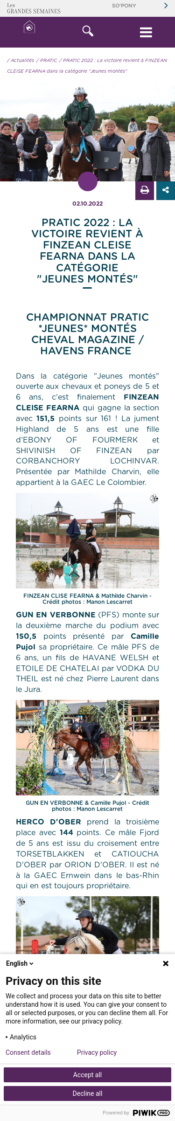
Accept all (87, 1075)
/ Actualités (20, 60)
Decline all (88, 1093)
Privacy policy (97, 1052)
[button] (87, 32)
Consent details (28, 1052)
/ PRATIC (46, 60)
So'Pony (124, 5)
